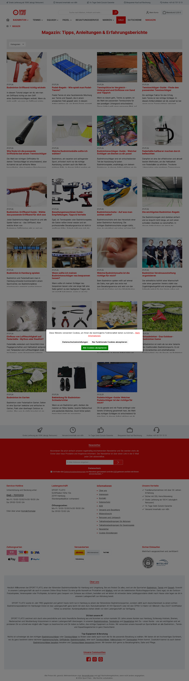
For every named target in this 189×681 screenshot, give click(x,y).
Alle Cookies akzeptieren (95, 348)
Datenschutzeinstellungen (75, 342)
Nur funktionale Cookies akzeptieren (109, 342)
